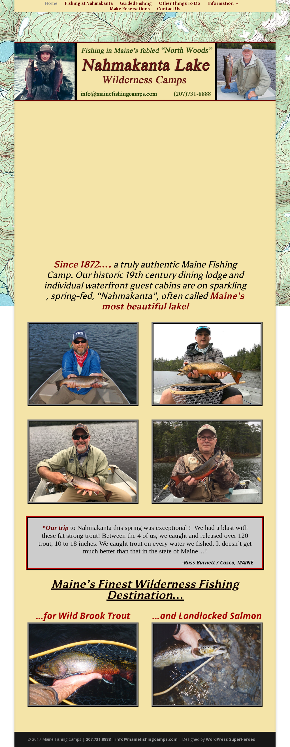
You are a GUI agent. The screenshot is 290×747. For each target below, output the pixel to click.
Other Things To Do (179, 3)
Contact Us (168, 9)
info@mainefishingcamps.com (146, 739)
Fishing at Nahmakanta (89, 3)
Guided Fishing (136, 3)
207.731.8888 (98, 739)
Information (220, 3)
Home (50, 3)
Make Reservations (130, 9)
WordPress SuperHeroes (230, 739)
